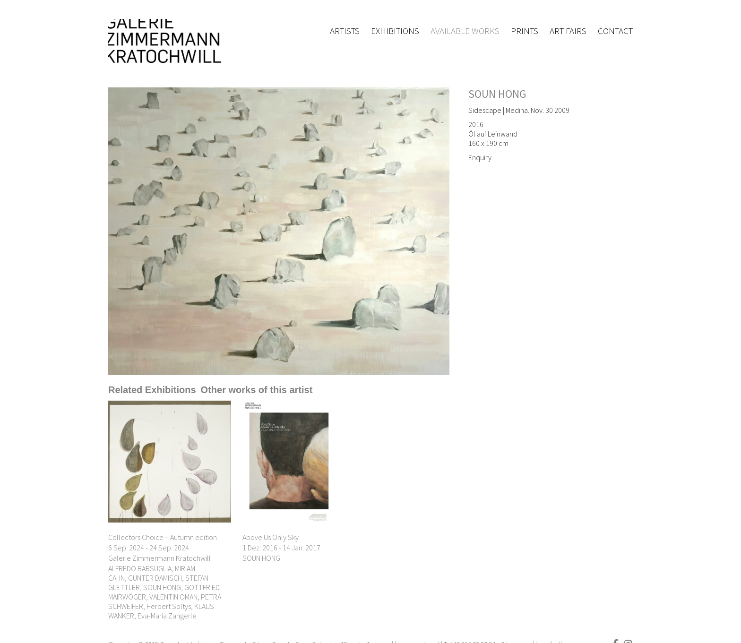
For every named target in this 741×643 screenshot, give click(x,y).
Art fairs (568, 30)
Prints (524, 30)
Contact (615, 30)
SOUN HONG (497, 94)
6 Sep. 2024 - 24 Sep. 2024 (148, 547)
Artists (345, 30)
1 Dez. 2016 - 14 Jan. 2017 (281, 547)
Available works (465, 30)
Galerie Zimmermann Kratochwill (159, 558)
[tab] (152, 390)
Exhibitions (395, 30)
